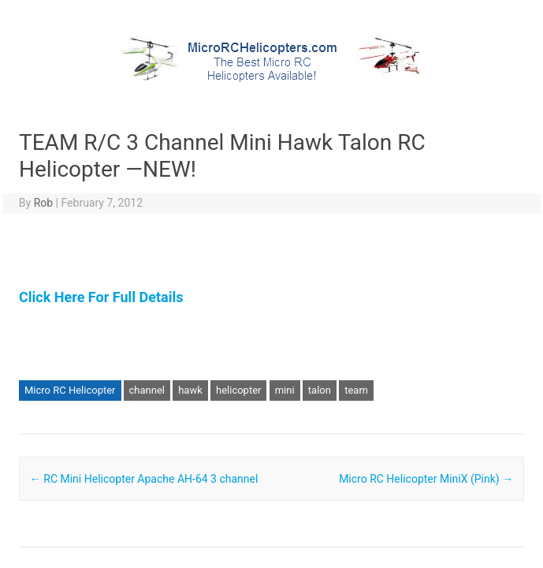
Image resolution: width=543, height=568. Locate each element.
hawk (190, 390)
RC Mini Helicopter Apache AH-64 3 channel (144, 479)
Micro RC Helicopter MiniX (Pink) (426, 479)
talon (319, 390)
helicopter (238, 390)
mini (285, 390)
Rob (43, 202)
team (356, 390)
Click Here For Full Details (101, 297)
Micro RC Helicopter (70, 390)
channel (147, 390)
